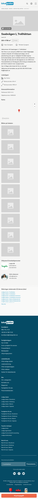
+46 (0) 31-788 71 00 (7, 332)
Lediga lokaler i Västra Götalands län (10, 301)
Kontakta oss (5, 382)
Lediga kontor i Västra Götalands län (10, 299)
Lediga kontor (4, 428)
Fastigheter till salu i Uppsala (8, 421)
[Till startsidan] (7, 4)
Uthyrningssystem (6, 353)
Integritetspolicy (18, 484)
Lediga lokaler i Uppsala (7, 406)
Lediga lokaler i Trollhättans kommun (11, 297)
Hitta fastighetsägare (7, 366)
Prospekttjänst (5, 348)
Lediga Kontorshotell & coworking (10, 433)
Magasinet (4, 385)
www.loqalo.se (12, 265)
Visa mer (3, 304)
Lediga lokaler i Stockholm (8, 399)
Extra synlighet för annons (9, 345)
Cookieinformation (27, 484)
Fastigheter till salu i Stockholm (9, 413)
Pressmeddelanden (7, 390)
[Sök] (27, 4)
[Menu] (36, 4)
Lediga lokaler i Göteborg (7, 401)
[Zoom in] (34, 104)
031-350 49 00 (12, 267)
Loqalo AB (12, 263)
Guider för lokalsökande (8, 372)
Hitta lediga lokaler (7, 361)
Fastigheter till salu (7, 388)
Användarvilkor (10, 484)
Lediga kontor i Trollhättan (8, 292)
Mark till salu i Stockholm (7, 442)
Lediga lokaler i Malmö (7, 404)
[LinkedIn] (14, 473)
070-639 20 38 (12, 278)
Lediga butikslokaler (6, 435)
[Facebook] (19, 473)
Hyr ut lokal (4, 343)
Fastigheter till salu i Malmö (8, 418)
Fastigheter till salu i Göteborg (9, 416)
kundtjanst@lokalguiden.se (9, 335)
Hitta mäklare (5, 369)
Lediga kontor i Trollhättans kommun (10, 295)
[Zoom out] (34, 106)
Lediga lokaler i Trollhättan (8, 294)
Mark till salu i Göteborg (7, 445)
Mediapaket (4, 351)
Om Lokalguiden (6, 380)
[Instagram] (23, 473)
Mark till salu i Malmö (6, 447)
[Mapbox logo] (5, 118)
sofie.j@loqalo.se (13, 276)
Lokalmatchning (6, 364)
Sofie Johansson (13, 274)
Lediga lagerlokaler (6, 430)
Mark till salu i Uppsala (7, 449)
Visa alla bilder (6, 28)
